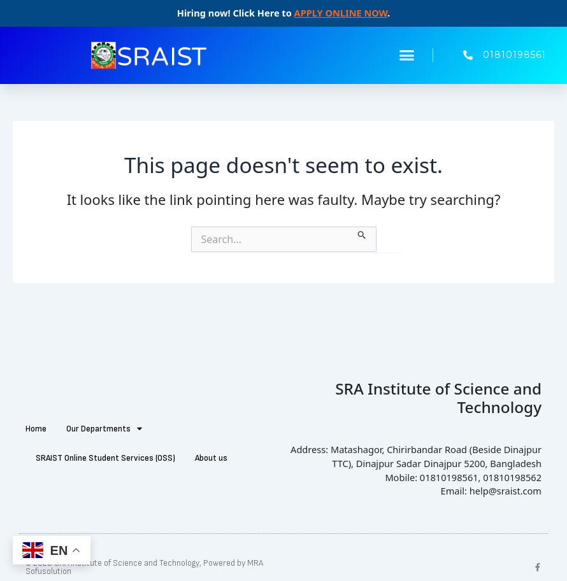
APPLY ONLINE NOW (340, 12)
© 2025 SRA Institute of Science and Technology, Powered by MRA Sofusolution (144, 567)
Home (36, 429)
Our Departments (104, 428)
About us (211, 458)
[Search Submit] (362, 233)
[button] (407, 55)
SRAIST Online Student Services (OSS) (105, 458)
